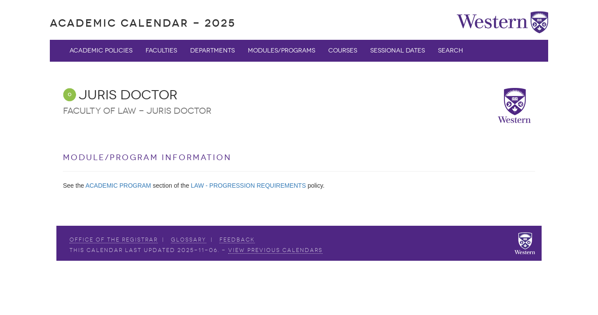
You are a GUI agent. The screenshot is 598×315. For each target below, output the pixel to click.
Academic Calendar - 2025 (143, 23)
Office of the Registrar (114, 240)
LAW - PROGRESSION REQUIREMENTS (248, 185)
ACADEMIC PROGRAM (118, 185)
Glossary (188, 240)
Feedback (237, 240)
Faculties (161, 50)
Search (450, 50)
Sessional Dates (397, 50)
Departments (212, 50)
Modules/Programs (281, 50)
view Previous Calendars (275, 250)
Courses (342, 50)
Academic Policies (101, 50)
